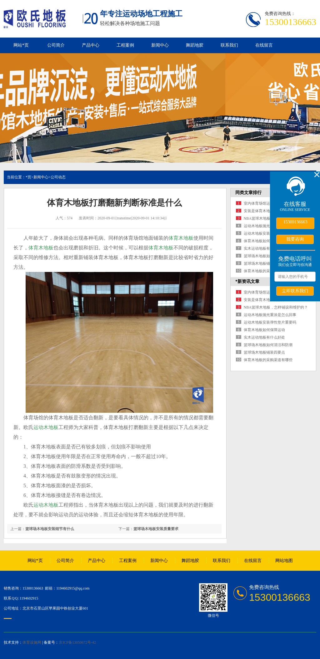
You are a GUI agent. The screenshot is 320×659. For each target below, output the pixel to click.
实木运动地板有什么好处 (264, 248)
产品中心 (90, 45)
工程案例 (125, 45)
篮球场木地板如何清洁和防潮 (268, 256)
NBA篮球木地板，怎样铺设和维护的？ (276, 307)
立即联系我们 (295, 290)
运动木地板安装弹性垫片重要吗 (270, 322)
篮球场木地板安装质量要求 (155, 529)
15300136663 (295, 222)
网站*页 (21, 45)
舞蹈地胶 (194, 45)
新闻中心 (160, 45)
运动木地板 (45, 427)
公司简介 (56, 45)
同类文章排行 (248, 192)
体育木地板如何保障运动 (264, 241)
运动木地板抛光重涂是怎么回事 (270, 315)
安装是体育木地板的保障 (264, 211)
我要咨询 (295, 239)
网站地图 (284, 560)
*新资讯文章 (247, 281)
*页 (28, 177)
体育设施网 (31, 642)
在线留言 (264, 45)
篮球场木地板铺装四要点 (264, 263)
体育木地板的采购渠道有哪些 (268, 271)
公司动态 (58, 177)
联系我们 (229, 45)
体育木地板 (180, 238)
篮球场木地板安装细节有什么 (49, 529)
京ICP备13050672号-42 (77, 642)
